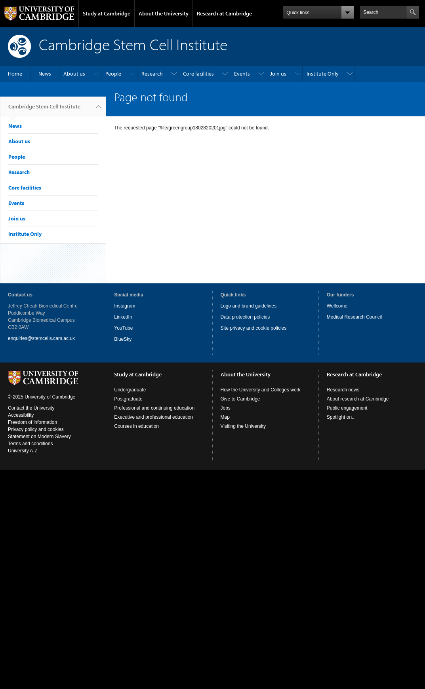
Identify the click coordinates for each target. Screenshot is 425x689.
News (44, 73)
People (113, 73)
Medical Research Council (354, 317)
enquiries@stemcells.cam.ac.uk (41, 338)
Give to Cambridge (240, 399)
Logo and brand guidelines (248, 306)
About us (74, 73)
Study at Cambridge (106, 13)
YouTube (123, 328)
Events (242, 73)
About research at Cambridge (358, 399)
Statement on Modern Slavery (39, 436)
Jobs (226, 408)
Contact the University (31, 408)
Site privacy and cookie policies (254, 328)
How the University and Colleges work (261, 390)
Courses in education (136, 426)
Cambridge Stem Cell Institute (44, 109)
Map (225, 417)
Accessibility (21, 415)
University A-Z (23, 451)
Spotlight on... (341, 417)
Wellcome (337, 306)
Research (152, 73)
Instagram (124, 306)
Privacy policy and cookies (36, 429)
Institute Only (323, 73)
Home (15, 73)
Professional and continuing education (154, 408)
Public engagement (347, 408)
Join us (278, 73)
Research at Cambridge (224, 13)
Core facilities (198, 73)
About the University (164, 13)
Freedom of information (32, 422)
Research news (343, 390)
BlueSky (123, 339)
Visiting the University (243, 426)
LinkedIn (123, 317)
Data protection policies (245, 317)
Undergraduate (130, 390)
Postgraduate (128, 399)
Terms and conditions (30, 443)
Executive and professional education (153, 417)
